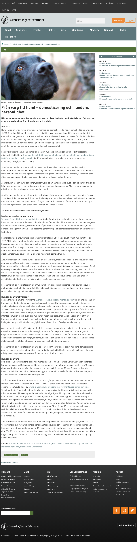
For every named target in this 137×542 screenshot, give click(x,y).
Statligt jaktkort (29, 479)
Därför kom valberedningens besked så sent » (117, 66)
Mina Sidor (96, 476)
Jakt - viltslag (29, 486)
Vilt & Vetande (52, 476)
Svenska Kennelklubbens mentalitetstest (42, 154)
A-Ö (13, 3)
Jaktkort (45, 3)
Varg (14, 10)
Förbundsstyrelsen (8, 479)
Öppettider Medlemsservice (11, 476)
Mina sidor (22, 3)
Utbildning (78, 29)
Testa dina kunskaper (123, 489)
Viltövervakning (52, 486)
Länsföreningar (59, 3)
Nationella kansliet (8, 483)
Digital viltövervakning (55, 492)
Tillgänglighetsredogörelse (79, 489)
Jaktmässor (97, 3)
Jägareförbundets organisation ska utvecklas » (113, 88)
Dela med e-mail (11, 455)
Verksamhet (75, 3)
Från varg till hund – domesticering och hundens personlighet (37, 44)
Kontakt (109, 29)
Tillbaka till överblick (11, 462)
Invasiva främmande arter (79, 479)
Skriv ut (24, 455)
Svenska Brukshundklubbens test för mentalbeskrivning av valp (58, 386)
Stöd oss (21, 29)
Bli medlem (118, 20)
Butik (123, 29)
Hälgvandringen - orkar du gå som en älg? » (116, 99)
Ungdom (27, 489)
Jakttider (34, 3)
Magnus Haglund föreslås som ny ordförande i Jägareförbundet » (117, 76)
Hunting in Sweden (31, 492)
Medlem (94, 29)
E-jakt (117, 485)
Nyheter (38, 29)
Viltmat (86, 3)
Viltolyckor (50, 483)
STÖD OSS (5, 3)
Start (8, 29)
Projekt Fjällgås (75, 476)
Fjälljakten (122, 3)
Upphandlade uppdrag (78, 492)
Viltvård (49, 479)
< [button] (101, 56)
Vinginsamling (52, 489)
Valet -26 (5, 10)
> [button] (133, 56)
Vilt (63, 29)
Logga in (130, 20)
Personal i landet (7, 486)
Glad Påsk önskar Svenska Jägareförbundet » (117, 109)
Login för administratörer (126, 525)
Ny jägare (110, 3)
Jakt (52, 29)
